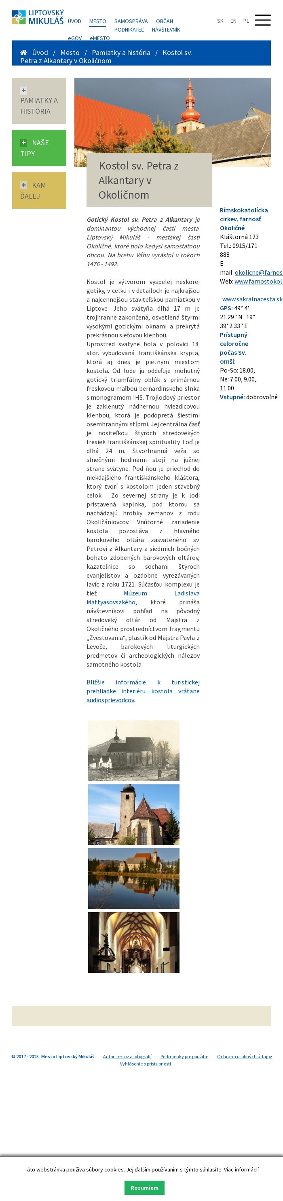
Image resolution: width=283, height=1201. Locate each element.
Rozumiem (144, 1187)
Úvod (74, 21)
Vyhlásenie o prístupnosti (145, 1064)
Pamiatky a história (122, 52)
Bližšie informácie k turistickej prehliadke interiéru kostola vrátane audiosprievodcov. (143, 691)
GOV (75, 38)
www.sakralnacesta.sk (252, 299)
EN (233, 20)
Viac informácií (241, 1169)
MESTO (100, 38)
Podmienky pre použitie (184, 1056)
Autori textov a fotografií (127, 1056)
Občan (164, 21)
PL (246, 20)
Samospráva (131, 21)
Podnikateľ (129, 29)
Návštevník (166, 29)
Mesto (97, 21)
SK (220, 20)
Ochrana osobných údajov (244, 1056)
